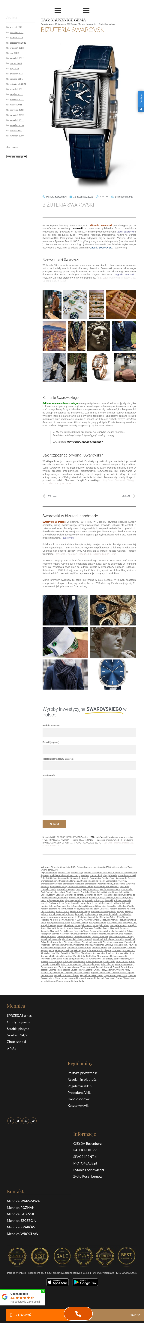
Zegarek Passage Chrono (115, 975)
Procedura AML (79, 1092)
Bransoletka (63, 878)
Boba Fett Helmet (49, 878)
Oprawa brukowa (100, 936)
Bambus (85, 875)
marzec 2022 (16, 63)
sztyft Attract (122, 961)
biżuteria (113, 875)
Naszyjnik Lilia (129, 922)
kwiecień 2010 (17, 125)
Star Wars (117, 950)
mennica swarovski (68, 917)
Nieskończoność (48, 936)
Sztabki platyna (18, 1029)
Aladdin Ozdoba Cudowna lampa (65, 875)
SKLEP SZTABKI (86, 840)
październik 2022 (18, 43)
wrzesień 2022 (17, 48)
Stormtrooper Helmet (107, 956)
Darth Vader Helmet (50, 892)
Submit (54, 824)
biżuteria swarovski (127, 875)
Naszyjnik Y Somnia (50, 933)
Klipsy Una (99, 900)
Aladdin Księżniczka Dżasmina (98, 872)
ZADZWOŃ (18, 1315)
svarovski (122, 956)
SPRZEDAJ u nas (19, 1015)
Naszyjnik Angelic (92, 919)
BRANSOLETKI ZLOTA (59, 840)
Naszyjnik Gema (114, 922)
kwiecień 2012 (17, 115)
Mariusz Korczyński (87, 24)
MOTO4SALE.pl (85, 1163)
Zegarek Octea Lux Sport (91, 975)
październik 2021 (18, 84)
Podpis (51, 725)
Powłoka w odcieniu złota (79, 947)
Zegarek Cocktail (104, 967)
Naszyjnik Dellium (79, 922)
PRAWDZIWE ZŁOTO (91, 842)
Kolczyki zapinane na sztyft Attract (57, 908)
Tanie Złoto (53, 869)
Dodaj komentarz (107, 24)
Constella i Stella (48, 889)
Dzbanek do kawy (93, 894)
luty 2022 (14, 68)
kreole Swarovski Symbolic (103, 911)
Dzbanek (60, 894)
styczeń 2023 (16, 27)
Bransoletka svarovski (116, 881)
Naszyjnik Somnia (118, 925)
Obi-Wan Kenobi (65, 936)
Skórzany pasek (62, 950)
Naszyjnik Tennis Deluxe (61, 931)
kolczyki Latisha (97, 903)
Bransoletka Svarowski (51, 883)
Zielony (74, 981)
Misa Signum (123, 917)
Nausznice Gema (115, 933)
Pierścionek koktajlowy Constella (108, 939)
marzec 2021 (16, 104)
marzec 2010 (16, 130)
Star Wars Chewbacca (81, 953)
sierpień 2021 (16, 94)
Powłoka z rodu (99, 947)
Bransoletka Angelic (79, 878)
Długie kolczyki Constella (77, 892)
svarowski (45, 958)
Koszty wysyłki (78, 1105)
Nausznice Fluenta (97, 933)
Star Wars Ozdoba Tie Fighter (82, 956)
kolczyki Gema (63, 903)
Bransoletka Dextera (126, 878)
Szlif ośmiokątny (121, 958)
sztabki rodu (109, 961)
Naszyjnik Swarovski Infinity (60, 928)
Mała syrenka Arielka (108, 914)
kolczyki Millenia (113, 903)
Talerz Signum (107, 964)
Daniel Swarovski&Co (110, 889)
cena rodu (124, 886)
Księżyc (120, 911)
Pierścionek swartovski (62, 944)
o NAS (11, 1048)
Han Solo (93, 897)
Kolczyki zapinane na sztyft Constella (91, 908)
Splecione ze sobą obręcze (99, 950)
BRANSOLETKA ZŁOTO (53, 842)
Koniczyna (50, 911)
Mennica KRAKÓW (21, 1227)
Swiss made (62, 958)
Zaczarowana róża (49, 967)
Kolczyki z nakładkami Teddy (120, 906)
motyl (61, 919)
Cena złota (65, 867)
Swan (53, 958)
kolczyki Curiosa (48, 903)
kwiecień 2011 (17, 120)
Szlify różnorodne (94, 961)
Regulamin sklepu (80, 1086)
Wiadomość (49, 775)
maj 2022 (14, 53)
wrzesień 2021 (17, 89)
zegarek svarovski (70, 978)
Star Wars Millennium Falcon (54, 956)
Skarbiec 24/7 (17, 1035)
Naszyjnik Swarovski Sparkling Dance (91, 928)
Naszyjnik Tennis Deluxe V (86, 931)
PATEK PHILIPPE (85, 1150)
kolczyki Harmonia (80, 903)
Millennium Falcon (107, 917)
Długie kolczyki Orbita (100, 892)
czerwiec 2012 (16, 110)
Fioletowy (63, 897)
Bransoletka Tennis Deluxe (80, 886)
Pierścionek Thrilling (83, 944)
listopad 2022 (16, 37)
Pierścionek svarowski (113, 942)
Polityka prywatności (83, 1073)
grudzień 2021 (16, 73)
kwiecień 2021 (17, 99)
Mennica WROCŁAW (22, 1234)
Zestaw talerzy (63, 981)
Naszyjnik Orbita (101, 925)
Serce (51, 950)
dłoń (62, 892)
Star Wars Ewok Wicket (103, 953)
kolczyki (109, 900)
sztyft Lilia (55, 964)
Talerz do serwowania (71, 964)
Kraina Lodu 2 (62, 911)
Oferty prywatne (19, 1022)
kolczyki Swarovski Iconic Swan (63, 906)
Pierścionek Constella (51, 939)
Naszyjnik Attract (109, 919)
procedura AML (112, 840)
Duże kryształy (48, 894)
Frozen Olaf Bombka (78, 897)
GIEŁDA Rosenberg (87, 1143)
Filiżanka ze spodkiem (113, 894)
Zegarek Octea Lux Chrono (66, 975)
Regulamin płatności (82, 1079)
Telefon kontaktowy (58, 758)
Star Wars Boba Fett (60, 953)
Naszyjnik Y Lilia (106, 931)
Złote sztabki (16, 1042)
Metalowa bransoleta (88, 917)
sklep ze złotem (119, 867)
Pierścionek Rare (55, 942)
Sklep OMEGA (104, 867)
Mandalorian (125, 914)
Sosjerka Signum (78, 950)
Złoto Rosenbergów (87, 1176)
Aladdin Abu (51, 872)
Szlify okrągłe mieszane (74, 961)
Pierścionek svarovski (92, 942)
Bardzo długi (96, 875)
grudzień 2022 (16, 32)
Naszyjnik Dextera (97, 922)
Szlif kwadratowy (92, 958)
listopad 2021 (16, 79)
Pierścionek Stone (72, 942)
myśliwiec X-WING (74, 919)
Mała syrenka (91, 914)
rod (109, 947)
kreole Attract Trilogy (80, 911)
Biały (105, 875)
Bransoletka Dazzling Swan (102, 878)
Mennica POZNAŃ (21, 1207)
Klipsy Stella (87, 900)
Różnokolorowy (119, 947)
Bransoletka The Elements (106, 886)
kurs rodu (79, 914)
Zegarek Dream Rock (100, 972)
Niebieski (128, 933)
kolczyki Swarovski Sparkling (92, 906)
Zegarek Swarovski (106, 978)
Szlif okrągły (107, 958)
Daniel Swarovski (91, 889)
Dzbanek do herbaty (74, 894)
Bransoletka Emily (49, 881)
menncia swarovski (49, 917)
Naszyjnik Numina (83, 925)
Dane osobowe (79, 1099)
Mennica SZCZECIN (21, 1220)
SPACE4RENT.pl (85, 1157)
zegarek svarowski (87, 978)
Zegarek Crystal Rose (95, 969)
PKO (73, 867)
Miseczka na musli (49, 919)
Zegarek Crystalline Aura (117, 969)
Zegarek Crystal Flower (74, 969)
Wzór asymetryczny (124, 964)
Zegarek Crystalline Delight (77, 972)
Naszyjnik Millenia (65, 925)
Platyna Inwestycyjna (86, 867)
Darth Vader (127, 889)
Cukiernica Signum (66, 889)
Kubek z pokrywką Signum (61, 914)
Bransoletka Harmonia (69, 881)
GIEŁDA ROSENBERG (62, 837)
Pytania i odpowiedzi (88, 1170)
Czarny (79, 889)
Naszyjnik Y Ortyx (124, 931)
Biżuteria (55, 867)
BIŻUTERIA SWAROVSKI (73, 29)
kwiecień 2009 (17, 135)
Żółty (81, 981)
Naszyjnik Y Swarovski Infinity (74, 933)
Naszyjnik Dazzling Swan (58, 922)
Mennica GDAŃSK (20, 1214)
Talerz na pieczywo (91, 964)
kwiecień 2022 (17, 58)
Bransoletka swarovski (73, 883)
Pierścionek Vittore (102, 944)
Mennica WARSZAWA (23, 1201)
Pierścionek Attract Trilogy (121, 936)
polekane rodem (120, 944)
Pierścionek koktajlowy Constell (77, 939)
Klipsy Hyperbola (73, 900)
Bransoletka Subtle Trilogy (92, 881)
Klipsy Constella (105, 897)
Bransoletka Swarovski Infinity (99, 883)
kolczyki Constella (122, 900)
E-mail (51, 742)
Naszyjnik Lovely (48, 925)
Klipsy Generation (55, 900)
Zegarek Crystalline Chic (52, 972)
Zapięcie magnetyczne (68, 967)
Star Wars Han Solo (125, 953)
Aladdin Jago (77, 872)
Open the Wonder (82, 936)
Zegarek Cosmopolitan (51, 969)
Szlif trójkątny (55, 961)
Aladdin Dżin (64, 872)
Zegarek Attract (87, 967)
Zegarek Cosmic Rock (123, 967)
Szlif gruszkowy (76, 958)
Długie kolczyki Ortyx (122, 892)
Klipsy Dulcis (120, 897)
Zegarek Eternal (118, 972)
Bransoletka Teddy (58, 886)
